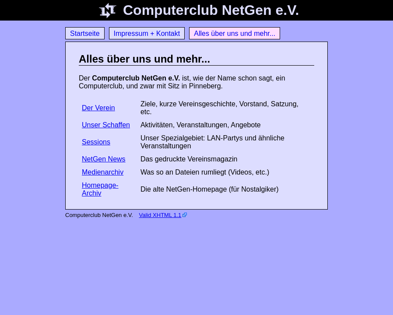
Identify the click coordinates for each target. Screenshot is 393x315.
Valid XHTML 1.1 (160, 215)
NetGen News (104, 159)
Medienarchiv (102, 172)
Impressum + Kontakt (147, 33)
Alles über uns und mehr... (234, 33)
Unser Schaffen (106, 125)
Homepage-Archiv (100, 189)
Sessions (96, 142)
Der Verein (98, 108)
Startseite (85, 33)
